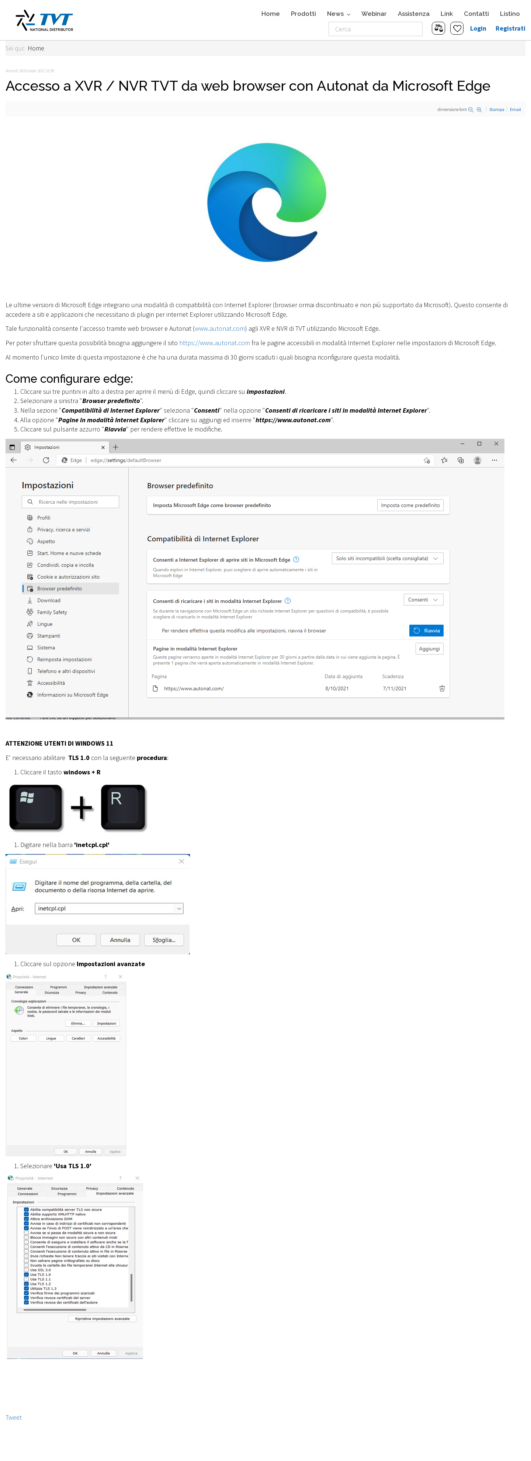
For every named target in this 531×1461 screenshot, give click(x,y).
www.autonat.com (220, 328)
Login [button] (478, 28)
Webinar (374, 13)
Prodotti (303, 13)
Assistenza (414, 13)
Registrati (510, 28)
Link (447, 13)
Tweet (14, 1417)
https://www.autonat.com (214, 343)
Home (270, 13)
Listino (510, 13)
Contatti (476, 13)
